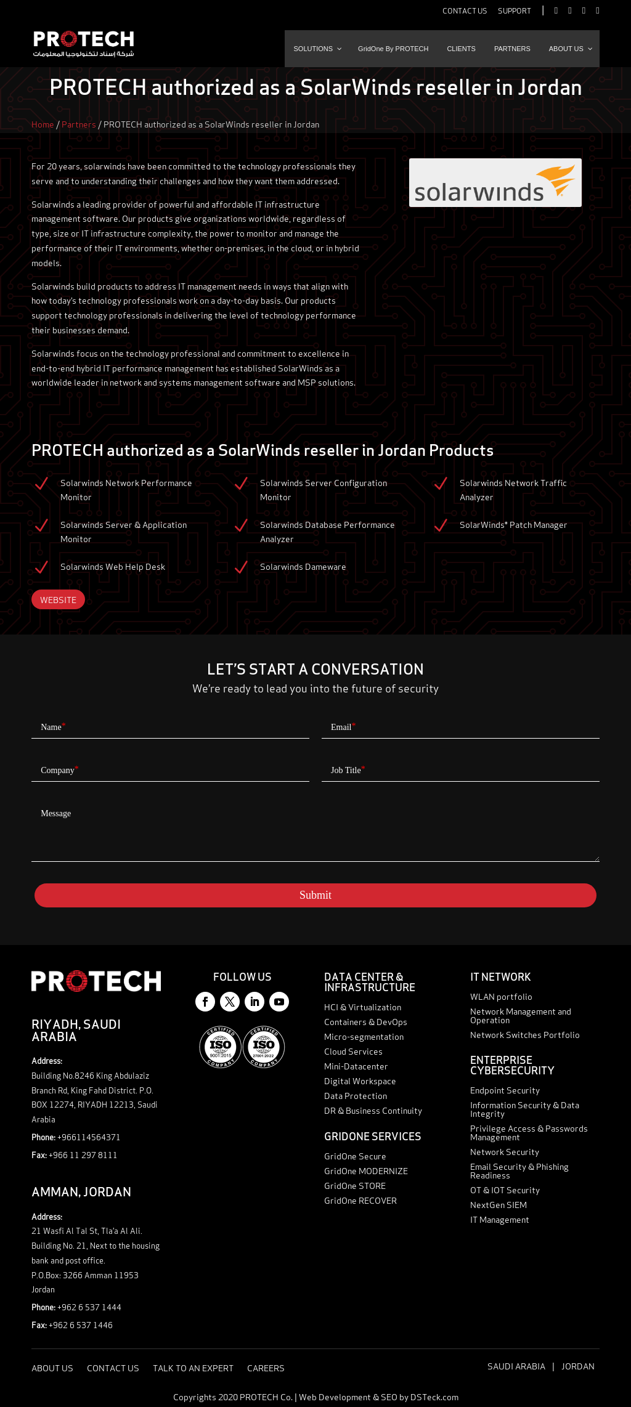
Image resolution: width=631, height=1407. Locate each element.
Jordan (578, 1365)
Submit (315, 895)
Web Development (335, 1396)
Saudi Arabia (516, 1365)
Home (42, 123)
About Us (52, 1368)
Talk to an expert (592, 1398)
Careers (266, 1368)
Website (58, 599)
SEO (389, 1396)
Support (514, 11)
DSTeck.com (434, 1396)
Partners (79, 123)
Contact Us (464, 11)
